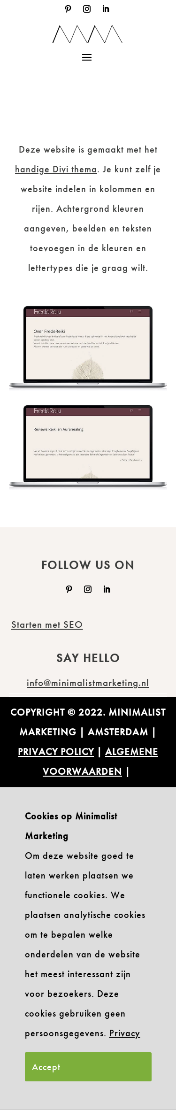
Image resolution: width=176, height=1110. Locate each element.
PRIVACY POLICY (56, 751)
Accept (46, 1067)
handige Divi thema (56, 169)
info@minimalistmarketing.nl (88, 682)
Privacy (124, 1033)
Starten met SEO (47, 624)
